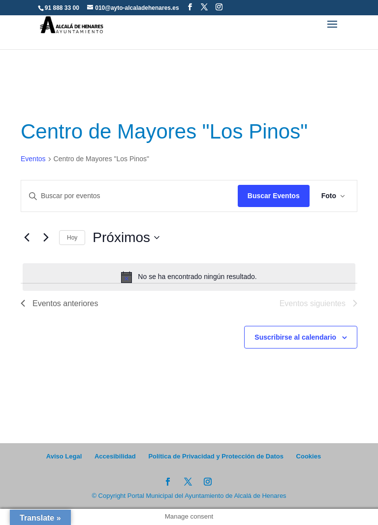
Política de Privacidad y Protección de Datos (216, 456)
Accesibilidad (115, 456)
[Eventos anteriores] (26, 238)
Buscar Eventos (274, 196)
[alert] (189, 277)
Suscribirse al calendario (295, 337)
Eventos (33, 159)
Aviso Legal (64, 456)
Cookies (308, 456)
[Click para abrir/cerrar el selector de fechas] (126, 237)
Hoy (72, 237)
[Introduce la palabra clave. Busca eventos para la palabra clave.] (129, 195)
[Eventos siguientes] (46, 238)
